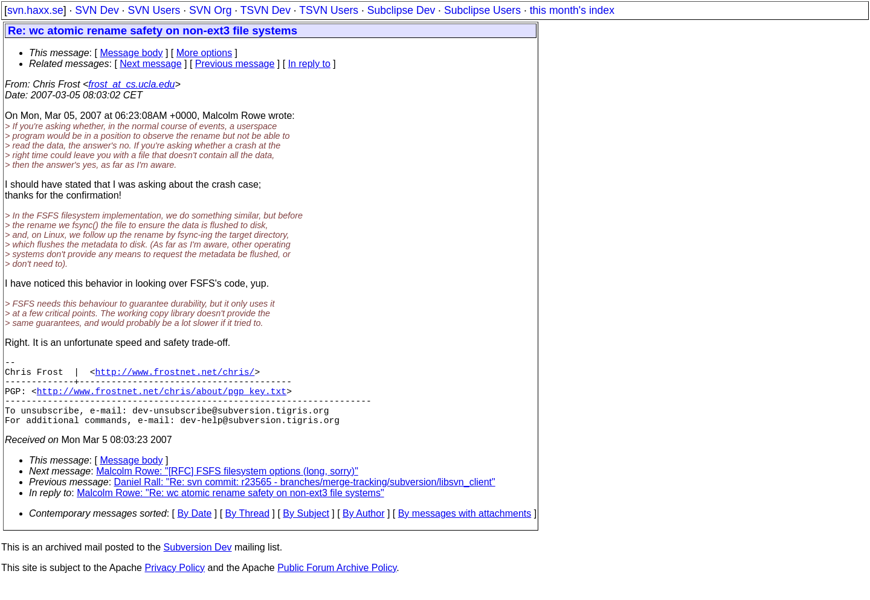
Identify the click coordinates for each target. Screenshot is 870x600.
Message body (131, 53)
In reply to (309, 64)
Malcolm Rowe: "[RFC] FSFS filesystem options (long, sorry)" (227, 488)
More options (204, 53)
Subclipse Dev (401, 10)
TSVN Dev (265, 10)
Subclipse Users (482, 10)
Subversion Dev (198, 564)
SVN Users (153, 10)
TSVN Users (328, 10)
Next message (150, 64)
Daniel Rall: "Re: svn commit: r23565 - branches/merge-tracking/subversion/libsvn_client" (304, 499)
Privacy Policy (174, 584)
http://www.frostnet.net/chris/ (175, 376)
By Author (363, 530)
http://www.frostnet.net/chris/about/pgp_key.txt (161, 400)
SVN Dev (96, 10)
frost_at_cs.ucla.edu (131, 84)
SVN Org (210, 10)
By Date (194, 530)
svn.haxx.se (35, 10)
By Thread (247, 530)
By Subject (306, 530)
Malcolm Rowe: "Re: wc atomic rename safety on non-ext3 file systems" (230, 510)
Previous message (235, 64)
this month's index (572, 10)
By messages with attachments (465, 530)
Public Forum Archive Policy (336, 584)
